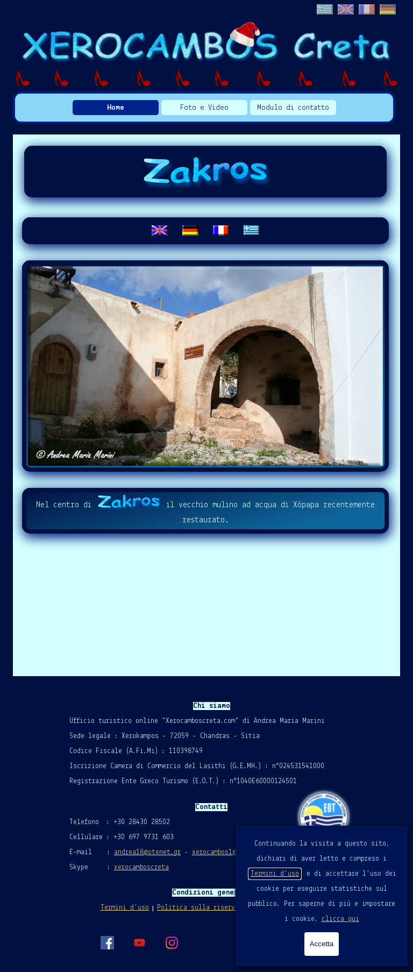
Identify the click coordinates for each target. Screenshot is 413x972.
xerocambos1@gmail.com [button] (231, 852)
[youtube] (139, 942)
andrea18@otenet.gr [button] (147, 852)
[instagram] (171, 942)
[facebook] (107, 942)
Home (115, 108)
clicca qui (340, 919)
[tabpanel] (205, 230)
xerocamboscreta (141, 867)
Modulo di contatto (293, 108)
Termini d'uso (275, 873)
